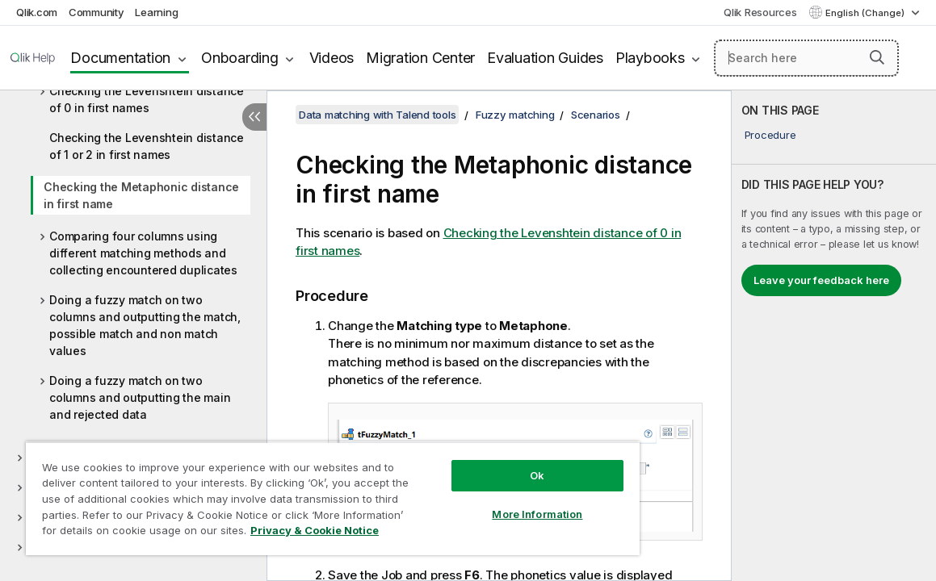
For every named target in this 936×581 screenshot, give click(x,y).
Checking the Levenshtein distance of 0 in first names (146, 99)
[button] (877, 57)
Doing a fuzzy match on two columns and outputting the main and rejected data (139, 397)
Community (96, 12)
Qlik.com (36, 12)
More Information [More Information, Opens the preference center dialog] (477, 501)
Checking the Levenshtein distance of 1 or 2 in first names (146, 146)
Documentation (120, 57)
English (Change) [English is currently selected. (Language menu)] (866, 13)
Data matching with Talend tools (377, 114)
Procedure (770, 134)
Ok (477, 463)
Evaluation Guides (545, 57)
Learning (156, 12)
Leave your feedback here (821, 280)
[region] (297, 492)
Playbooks (650, 57)
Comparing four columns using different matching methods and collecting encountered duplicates (143, 253)
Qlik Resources (760, 12)
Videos (332, 57)
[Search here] (806, 58)
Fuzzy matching (515, 114)
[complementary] (834, 335)
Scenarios (595, 114)
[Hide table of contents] (254, 117)
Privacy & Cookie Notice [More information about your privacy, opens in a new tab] (156, 533)
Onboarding (240, 57)
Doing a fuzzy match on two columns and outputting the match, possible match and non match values (145, 325)
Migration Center (420, 57)
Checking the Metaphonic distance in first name (141, 195)
